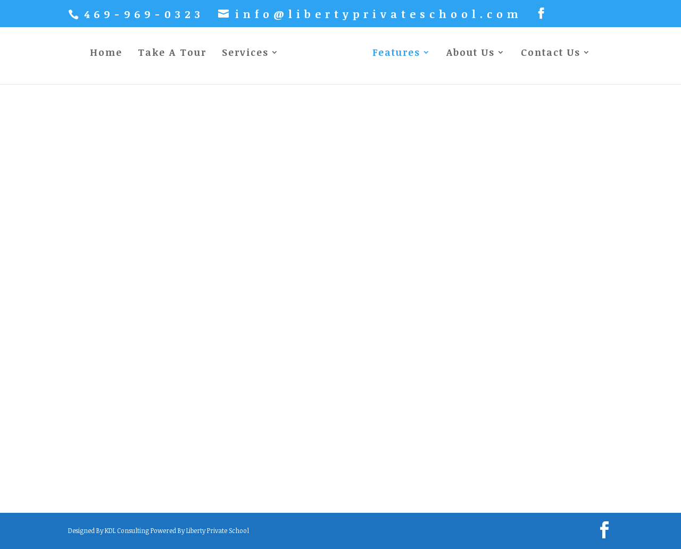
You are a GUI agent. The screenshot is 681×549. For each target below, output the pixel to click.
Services (245, 53)
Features (396, 53)
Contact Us (550, 53)
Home (106, 53)
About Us (470, 53)
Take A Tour (172, 53)
